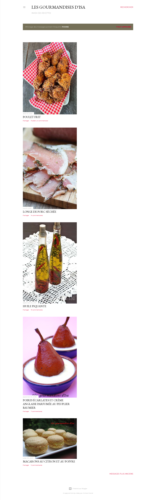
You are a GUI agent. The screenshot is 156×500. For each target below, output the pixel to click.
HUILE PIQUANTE (34, 306)
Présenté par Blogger (78, 488)
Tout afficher (123, 27)
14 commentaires (37, 215)
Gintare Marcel (88, 493)
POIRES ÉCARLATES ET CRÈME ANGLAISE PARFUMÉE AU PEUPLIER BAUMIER (46, 404)
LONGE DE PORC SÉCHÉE (39, 212)
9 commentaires (36, 465)
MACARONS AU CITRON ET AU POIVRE (49, 461)
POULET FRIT (32, 117)
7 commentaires (36, 411)
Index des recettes (41, 13)
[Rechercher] (126, 7)
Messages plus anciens (121, 474)
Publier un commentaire (39, 121)
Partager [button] (26, 121)
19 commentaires (37, 310)
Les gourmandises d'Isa (58, 7)
